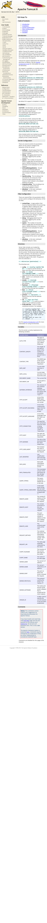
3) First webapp (6, 30)
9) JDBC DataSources (7, 39)
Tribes (3, 114)
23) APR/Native (6, 62)
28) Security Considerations (6, 72)
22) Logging (5, 61)
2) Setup (4, 28)
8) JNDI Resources (6, 37)
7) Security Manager (7, 36)
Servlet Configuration (28, 27)
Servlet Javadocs (6, 92)
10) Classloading (6, 41)
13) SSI (4, 45)
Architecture (5, 111)
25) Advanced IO (6, 65)
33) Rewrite (5, 82)
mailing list (24, 626)
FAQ (3, 20)
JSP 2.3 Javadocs (6, 93)
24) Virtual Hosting (7, 64)
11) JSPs (4, 42)
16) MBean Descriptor (7, 50)
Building (4, 105)
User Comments (6, 22)
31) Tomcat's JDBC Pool (8, 79)
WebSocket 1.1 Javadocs (8, 96)
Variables (25, 32)
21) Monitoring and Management (7, 58)
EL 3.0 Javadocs (6, 95)
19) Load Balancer (6, 54)
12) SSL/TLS (5, 44)
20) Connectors (6, 56)
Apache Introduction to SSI (31, 324)
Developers (5, 109)
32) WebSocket (6, 81)
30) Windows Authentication (6, 77)
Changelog (5, 106)
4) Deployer (5, 31)
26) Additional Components (6, 67)
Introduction (25, 24)
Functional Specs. (6, 112)
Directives (25, 31)
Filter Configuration (27, 29)
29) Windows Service (7, 74)
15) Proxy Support (7, 48)
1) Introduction (6, 27)
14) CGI (4, 47)
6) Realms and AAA (7, 34)
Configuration (5, 89)
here (28, 634)
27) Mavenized (6, 70)
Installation (25, 26)
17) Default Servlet (7, 51)
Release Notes (6, 87)
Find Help (26, 622)
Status (4, 108)
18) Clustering (5, 53)
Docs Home (5, 19)
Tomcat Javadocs (6, 90)
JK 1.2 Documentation (7, 98)
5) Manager (5, 33)
